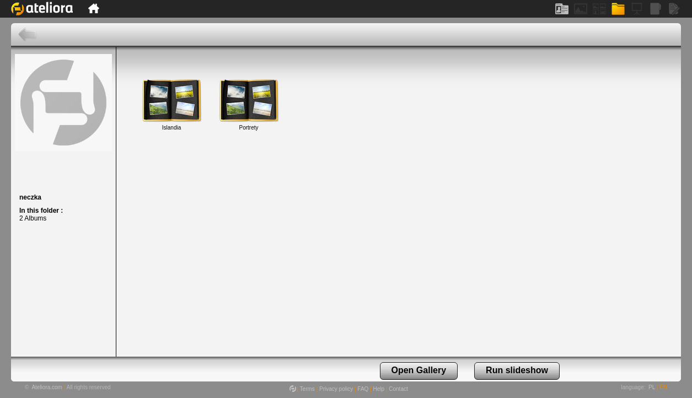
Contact (398, 389)
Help (379, 389)
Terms (307, 389)
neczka (30, 197)
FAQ (362, 389)
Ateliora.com (46, 387)
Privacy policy (336, 389)
